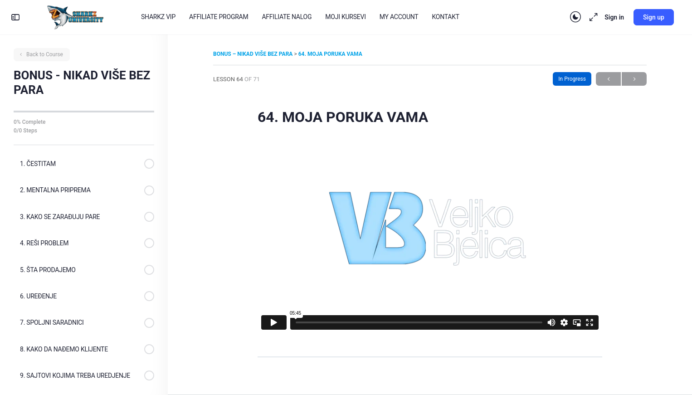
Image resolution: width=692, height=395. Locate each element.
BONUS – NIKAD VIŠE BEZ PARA (253, 54)
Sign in (614, 17)
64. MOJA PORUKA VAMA (330, 54)
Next (634, 79)
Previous (608, 79)
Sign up (653, 17)
